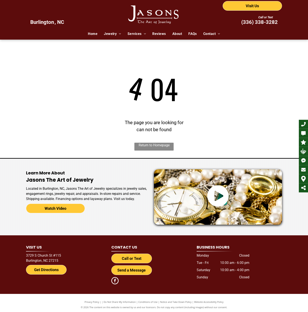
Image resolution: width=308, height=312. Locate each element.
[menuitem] (93, 33)
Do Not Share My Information (120, 301)
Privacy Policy (91, 301)
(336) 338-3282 (259, 22)
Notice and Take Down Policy (176, 301)
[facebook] (115, 281)
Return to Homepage (154, 145)
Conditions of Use (148, 301)
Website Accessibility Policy (209, 301)
